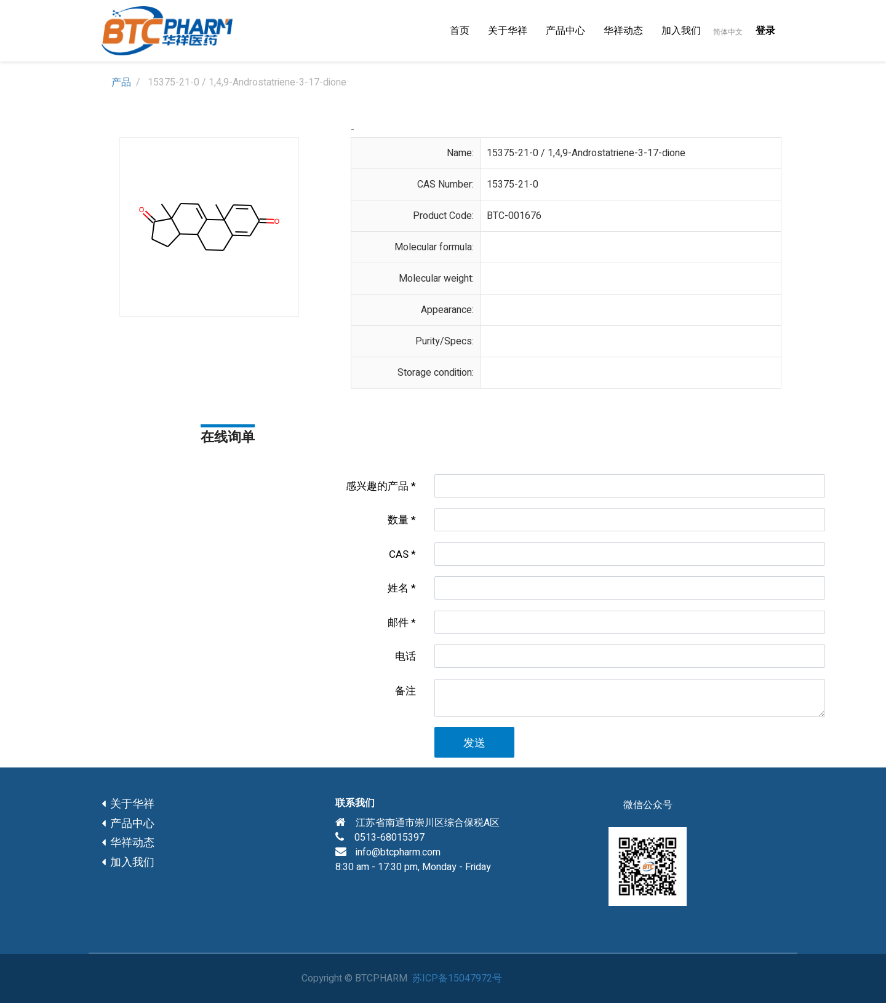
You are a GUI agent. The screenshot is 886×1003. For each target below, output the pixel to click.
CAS (399, 554)
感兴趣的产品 (377, 486)
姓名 (398, 588)
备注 (405, 691)
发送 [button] (474, 743)
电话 (405, 656)
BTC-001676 (514, 215)
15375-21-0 (512, 184)
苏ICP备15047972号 (457, 978)
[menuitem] (460, 31)
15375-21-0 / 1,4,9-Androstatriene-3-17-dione (586, 153)
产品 (121, 82)
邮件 (398, 622)
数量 (398, 520)
